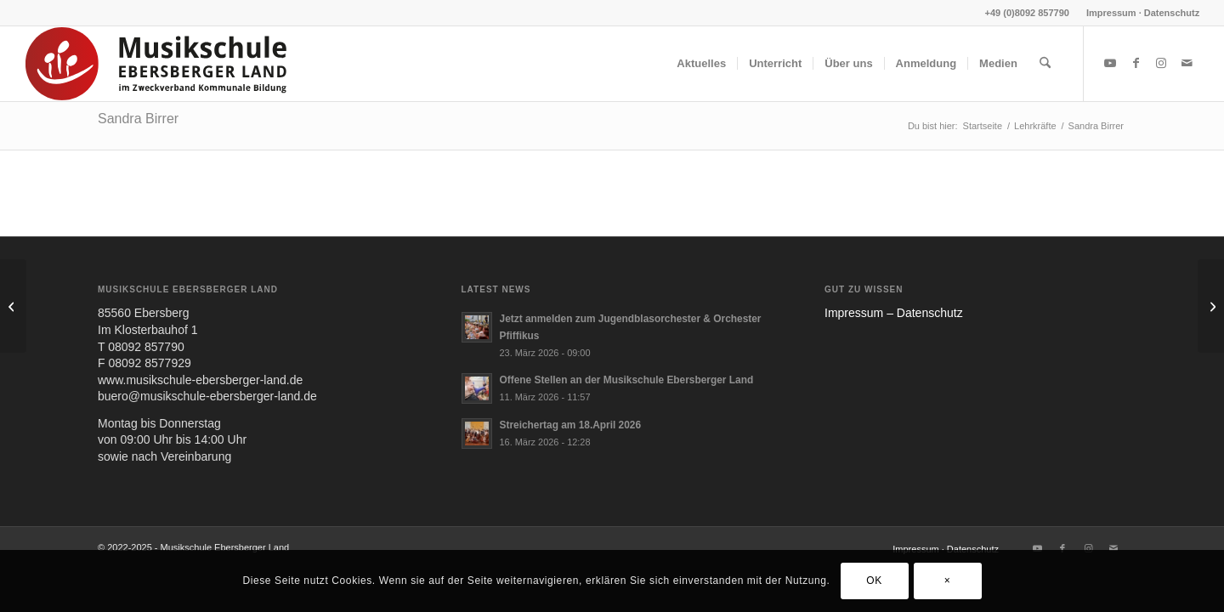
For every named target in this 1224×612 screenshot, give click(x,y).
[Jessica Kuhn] (1211, 306)
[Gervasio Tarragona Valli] (13, 306)
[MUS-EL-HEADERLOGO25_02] (157, 63)
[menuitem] (1138, 12)
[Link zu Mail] (1186, 63)
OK (874, 580)
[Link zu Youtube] (1110, 63)
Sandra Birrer (138, 118)
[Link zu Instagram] (1161, 63)
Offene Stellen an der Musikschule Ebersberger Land (627, 380)
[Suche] (1045, 63)
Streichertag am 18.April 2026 (571, 425)
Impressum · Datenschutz (1142, 13)
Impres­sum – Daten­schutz (893, 313)
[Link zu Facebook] (1135, 63)
